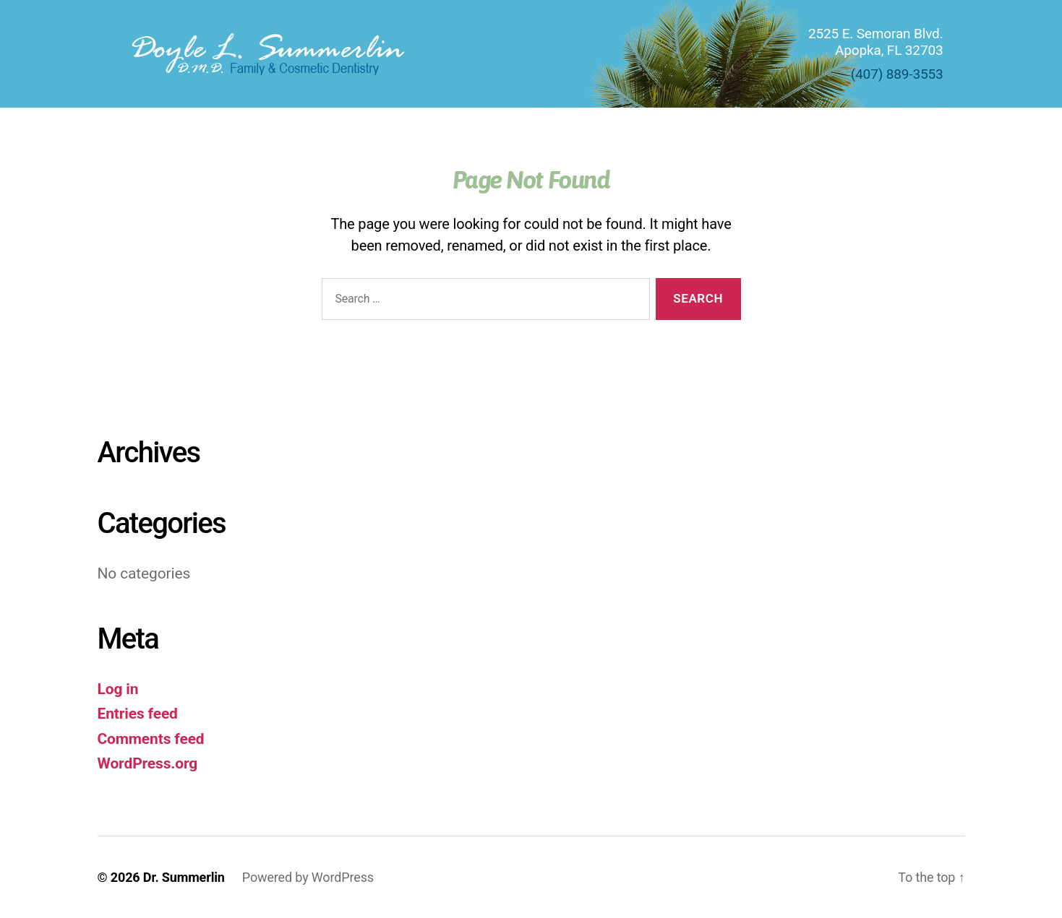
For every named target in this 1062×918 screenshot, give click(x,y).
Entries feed (138, 713)
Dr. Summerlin (184, 877)
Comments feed (151, 739)
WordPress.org (148, 763)
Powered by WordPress (308, 877)
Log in (118, 689)
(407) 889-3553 (897, 74)
